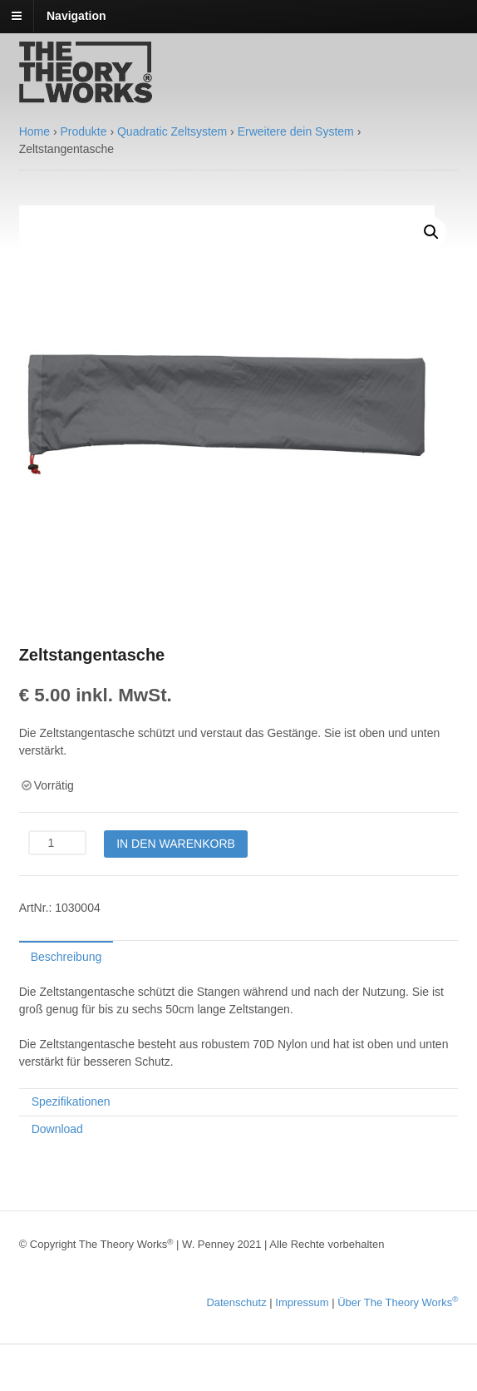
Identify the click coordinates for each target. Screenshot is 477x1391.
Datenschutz (236, 1302)
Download (57, 1129)
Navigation (76, 15)
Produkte (83, 131)
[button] (431, 232)
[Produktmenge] (57, 842)
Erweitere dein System (296, 131)
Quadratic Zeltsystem (172, 131)
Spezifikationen (71, 1101)
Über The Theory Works (397, 1302)
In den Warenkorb (175, 843)
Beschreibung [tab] (66, 956)
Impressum (301, 1302)
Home (34, 131)
